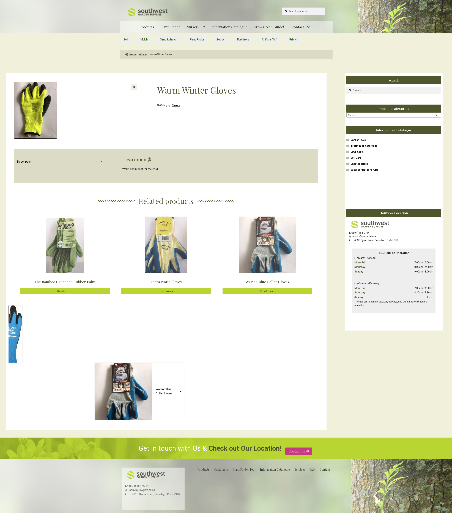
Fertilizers (243, 39)
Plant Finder (170, 26)
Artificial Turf (269, 39)
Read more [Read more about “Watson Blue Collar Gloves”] (267, 291)
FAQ (312, 469)
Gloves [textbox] (393, 115)
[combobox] (393, 115)
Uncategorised (359, 163)
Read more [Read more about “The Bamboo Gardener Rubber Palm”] (64, 291)
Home (132, 54)
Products (147, 26)
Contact (298, 26)
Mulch (144, 39)
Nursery (193, 26)
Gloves (143, 54)
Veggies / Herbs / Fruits (364, 169)
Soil (126, 39)
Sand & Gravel (168, 39)
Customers (221, 469)
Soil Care (355, 157)
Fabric (293, 39)
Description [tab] (24, 161)
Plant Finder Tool (244, 469)
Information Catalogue (229, 26)
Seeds (221, 39)
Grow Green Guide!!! (269, 26)
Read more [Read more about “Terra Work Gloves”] (166, 291)
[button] (134, 87)
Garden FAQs (358, 139)
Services (299, 469)
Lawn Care (356, 151)
